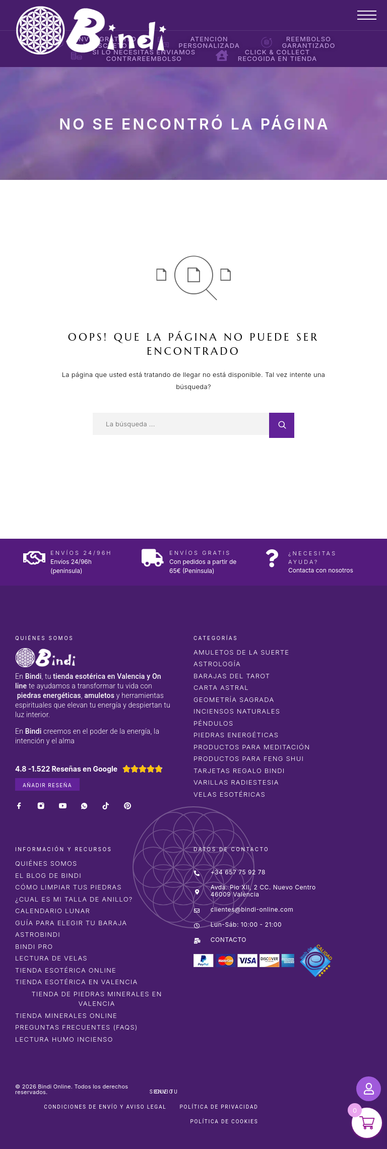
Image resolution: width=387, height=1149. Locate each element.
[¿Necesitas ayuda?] (272, 558)
